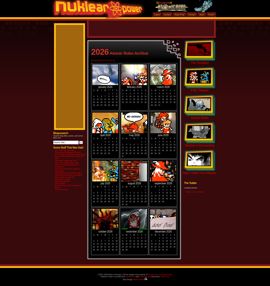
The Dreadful (200, 63)
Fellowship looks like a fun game (68, 175)
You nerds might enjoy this (66, 161)
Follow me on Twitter (194, 192)
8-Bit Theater (200, 90)
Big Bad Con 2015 (62, 179)
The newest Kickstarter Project (68, 152)
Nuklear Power (97, 10)
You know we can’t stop (65, 150)
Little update (60, 183)
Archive (167, 15)
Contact (191, 15)
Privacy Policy (166, 274)
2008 (94, 60)
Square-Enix (153, 274)
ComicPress (144, 277)
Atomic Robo (199, 118)
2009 (100, 60)
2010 (106, 60)
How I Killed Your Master (199, 173)
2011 (111, 60)
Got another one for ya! (64, 177)
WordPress (130, 277)
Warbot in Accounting (199, 145)
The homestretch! (62, 181)
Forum (211, 15)
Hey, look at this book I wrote (67, 163)
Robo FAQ (179, 15)
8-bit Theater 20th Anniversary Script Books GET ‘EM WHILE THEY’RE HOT (70, 156)
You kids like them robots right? (68, 173)
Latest (157, 15)
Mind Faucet (140, 279)
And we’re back (61, 189)
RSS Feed (165, 277)
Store (201, 15)
